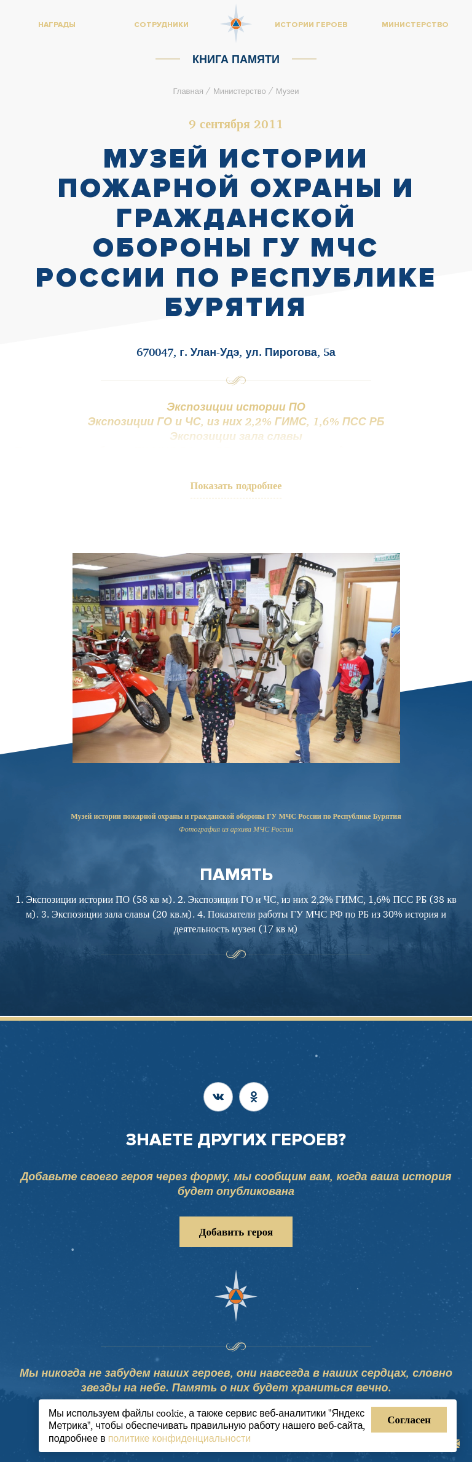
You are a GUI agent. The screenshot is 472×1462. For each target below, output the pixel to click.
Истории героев (311, 24)
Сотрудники (161, 24)
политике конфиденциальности (179, 1438)
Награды (57, 24)
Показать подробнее (236, 485)
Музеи (287, 91)
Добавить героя (236, 1232)
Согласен (409, 1419)
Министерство (239, 91)
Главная (188, 91)
